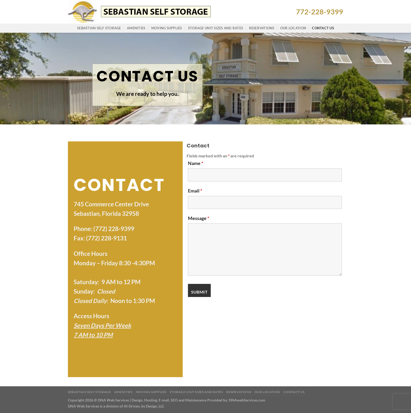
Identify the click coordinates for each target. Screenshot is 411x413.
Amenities (136, 28)
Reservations (261, 28)
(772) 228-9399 (113, 228)
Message (198, 218)
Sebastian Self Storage (99, 28)
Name (195, 163)
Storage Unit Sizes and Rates (215, 28)
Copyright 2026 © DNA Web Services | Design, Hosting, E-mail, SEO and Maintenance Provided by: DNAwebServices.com (166, 400)
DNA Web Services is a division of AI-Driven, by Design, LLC (116, 406)
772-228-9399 (319, 11)
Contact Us (323, 28)
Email (195, 190)
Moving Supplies (166, 28)
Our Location (293, 28)
